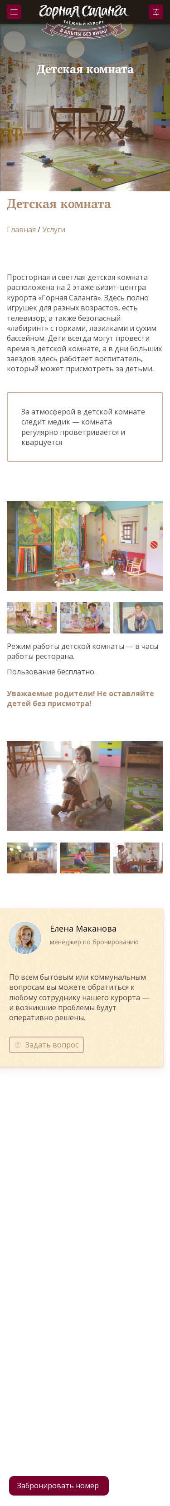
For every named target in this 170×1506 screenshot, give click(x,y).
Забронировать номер (58, 1486)
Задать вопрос (51, 1045)
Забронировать (156, 12)
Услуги (53, 229)
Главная (21, 229)
